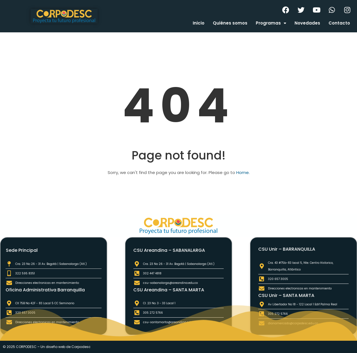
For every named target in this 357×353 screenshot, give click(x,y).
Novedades (307, 23)
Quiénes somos (230, 23)
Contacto (339, 23)
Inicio (198, 23)
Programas (271, 23)
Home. (243, 172)
